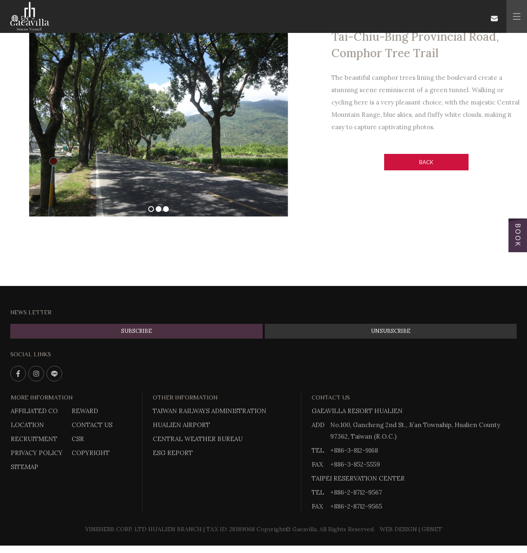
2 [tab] (158, 209)
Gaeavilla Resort (29, 16)
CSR (78, 439)
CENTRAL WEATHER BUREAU (198, 439)
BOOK (517, 235)
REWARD (85, 411)
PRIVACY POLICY (37, 453)
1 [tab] (151, 209)
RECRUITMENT (34, 439)
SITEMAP (24, 467)
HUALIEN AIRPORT (181, 425)
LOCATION (27, 425)
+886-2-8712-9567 (356, 492)
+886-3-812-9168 (354, 450)
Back (426, 162)
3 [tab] (166, 209)
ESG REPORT (173, 453)
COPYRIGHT (91, 453)
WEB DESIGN (398, 529)
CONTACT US (92, 425)
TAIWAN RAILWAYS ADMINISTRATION (209, 411)
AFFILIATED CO (34, 411)
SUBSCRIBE (136, 331)
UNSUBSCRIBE (390, 331)
